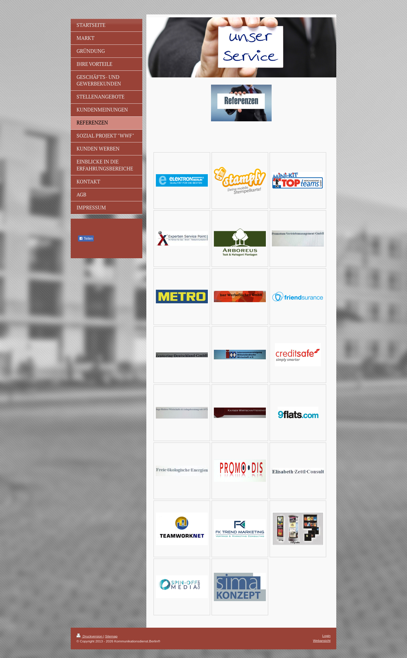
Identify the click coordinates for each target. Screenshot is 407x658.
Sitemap (111, 636)
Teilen (86, 239)
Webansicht (322, 640)
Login (326, 635)
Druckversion (89, 636)
